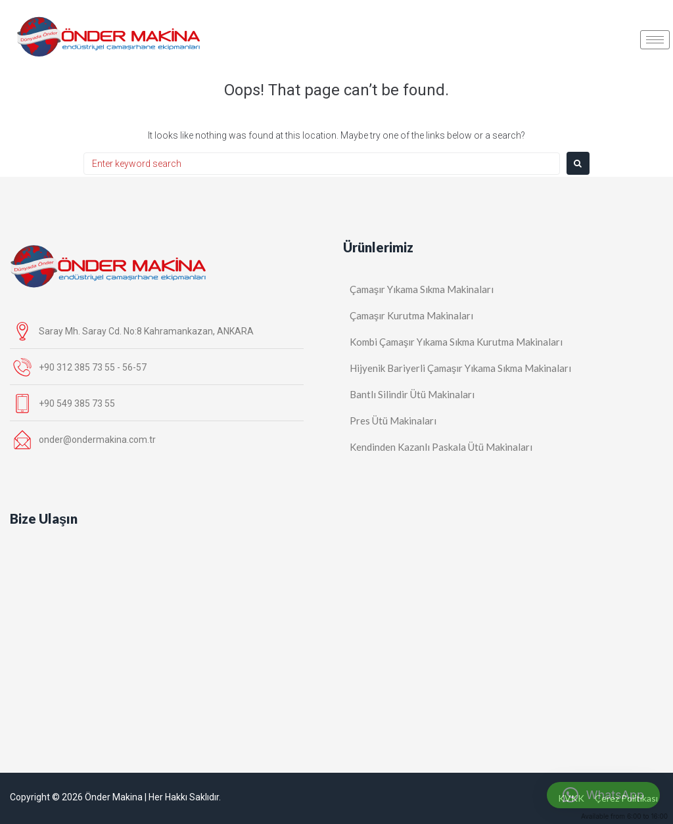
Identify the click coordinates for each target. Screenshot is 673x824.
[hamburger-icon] (655, 39)
